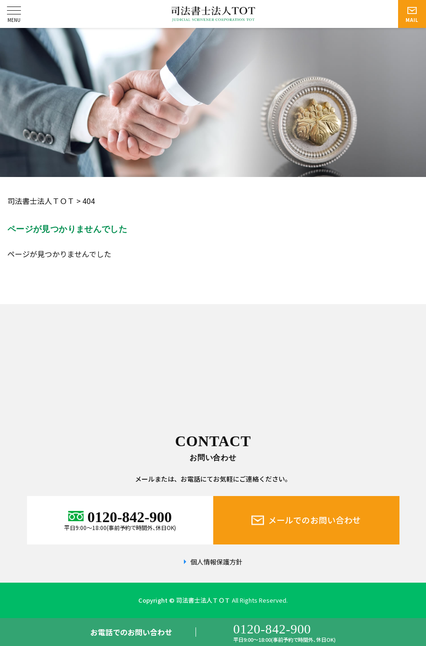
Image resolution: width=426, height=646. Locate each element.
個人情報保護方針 (216, 562)
